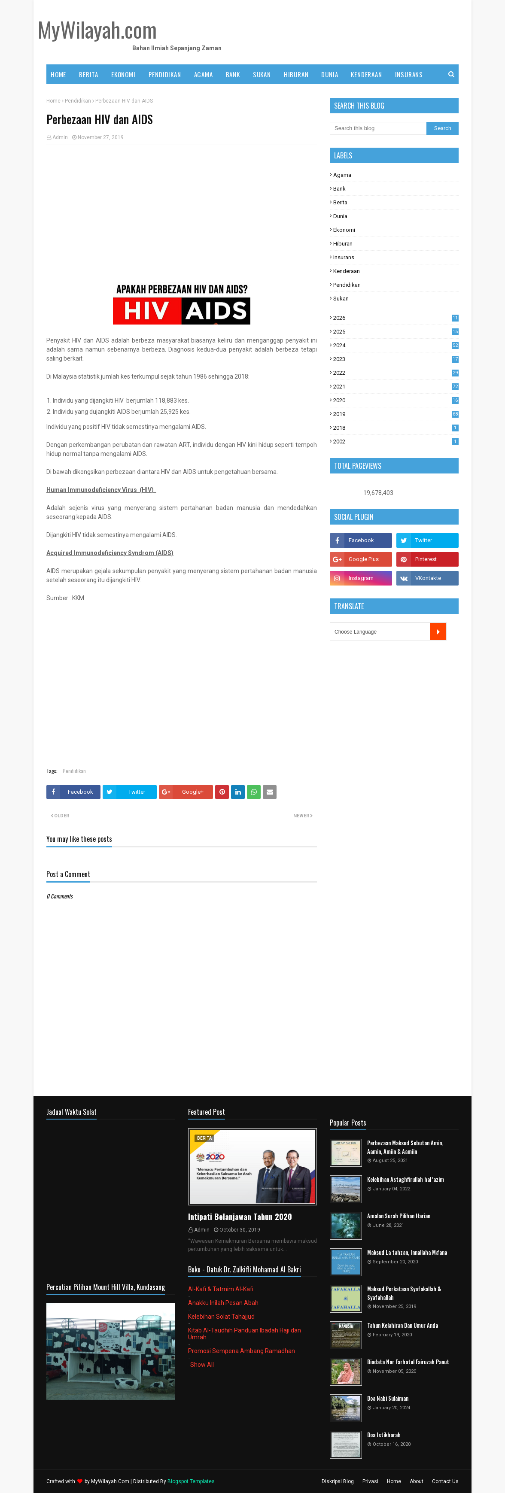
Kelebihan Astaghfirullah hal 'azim (405, 1179)
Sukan (341, 298)
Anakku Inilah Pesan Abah (223, 1302)
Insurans (343, 257)
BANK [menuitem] (233, 74)
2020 (396, 400)
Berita (340, 202)
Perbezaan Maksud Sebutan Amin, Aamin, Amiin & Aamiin (405, 1147)
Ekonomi (344, 230)
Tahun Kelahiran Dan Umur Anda (402, 1325)
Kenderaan (346, 271)
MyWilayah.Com (110, 1481)
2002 (396, 441)
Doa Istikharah (384, 1435)
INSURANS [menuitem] (409, 74)
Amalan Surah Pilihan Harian (398, 1216)
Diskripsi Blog (338, 1481)
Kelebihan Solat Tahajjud (221, 1316)
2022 (396, 373)
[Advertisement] (181, 214)
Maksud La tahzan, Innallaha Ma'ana (407, 1252)
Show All (202, 1364)
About (416, 1481)
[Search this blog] (378, 128)
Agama (342, 175)
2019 (396, 414)
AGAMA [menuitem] (203, 74)
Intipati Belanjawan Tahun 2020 (240, 1216)
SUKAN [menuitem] (262, 74)
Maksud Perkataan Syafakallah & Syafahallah (404, 1293)
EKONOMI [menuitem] (123, 74)
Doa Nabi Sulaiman (387, 1398)
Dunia (340, 216)
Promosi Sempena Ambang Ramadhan (241, 1350)
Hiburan (343, 243)
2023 (396, 359)
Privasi (370, 1481)
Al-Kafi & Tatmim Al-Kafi (220, 1289)
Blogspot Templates (191, 1481)
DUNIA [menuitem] (329, 74)
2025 (396, 331)
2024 (396, 345)
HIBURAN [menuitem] (296, 74)
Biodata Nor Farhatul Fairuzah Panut (408, 1362)
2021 (396, 386)
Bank (339, 188)
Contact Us (445, 1481)
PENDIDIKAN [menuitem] (165, 74)
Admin (60, 137)
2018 (396, 428)
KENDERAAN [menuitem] (366, 74)
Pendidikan (78, 101)
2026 (396, 318)
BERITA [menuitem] (88, 74)
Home (53, 101)
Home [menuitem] (58, 74)
